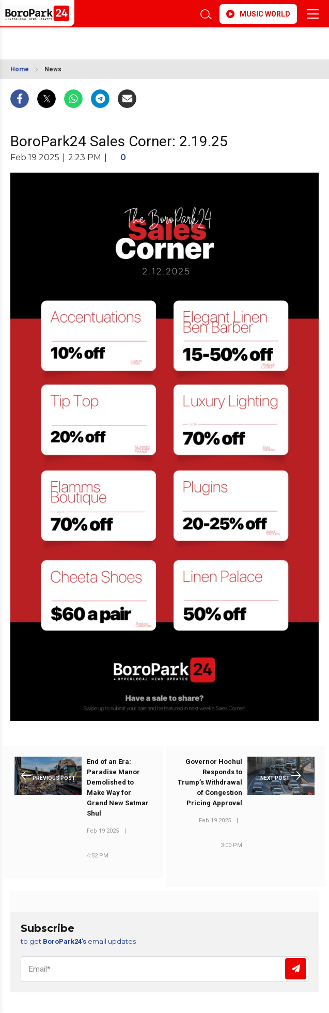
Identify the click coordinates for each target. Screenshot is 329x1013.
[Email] (164, 969)
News (52, 69)
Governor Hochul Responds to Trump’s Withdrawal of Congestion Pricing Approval (210, 782)
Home (19, 69)
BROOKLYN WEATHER (99, 40)
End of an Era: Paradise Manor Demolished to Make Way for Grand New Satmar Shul (118, 787)
